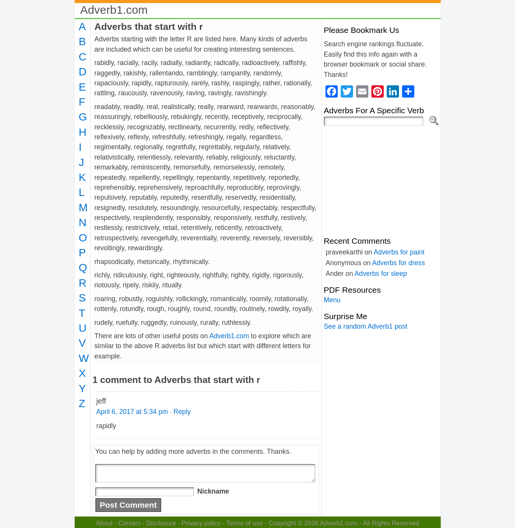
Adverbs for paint (399, 252)
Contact (129, 523)
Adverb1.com (114, 9)
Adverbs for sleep (381, 273)
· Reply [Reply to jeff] (180, 412)
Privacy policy (201, 523)
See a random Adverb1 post (365, 326)
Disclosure (161, 523)
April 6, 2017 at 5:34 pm (132, 412)
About (104, 523)
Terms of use (244, 523)
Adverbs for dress (398, 263)
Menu (332, 300)
